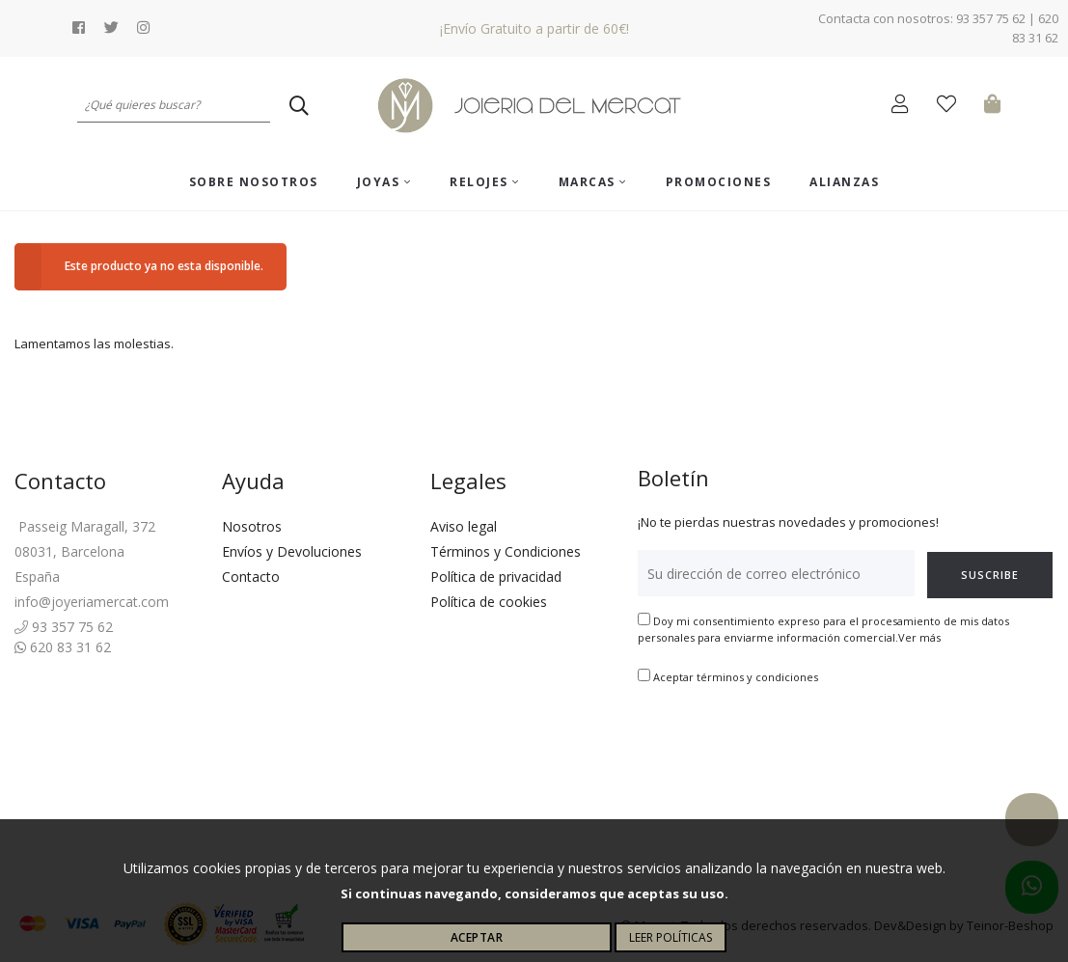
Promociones (719, 182)
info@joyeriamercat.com (91, 601)
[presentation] (784, 746)
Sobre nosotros (253, 182)
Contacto (251, 576)
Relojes (485, 182)
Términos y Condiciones (505, 551)
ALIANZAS (844, 182)
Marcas (593, 182)
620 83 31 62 (62, 647)
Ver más (919, 637)
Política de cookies (488, 601)
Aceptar (477, 937)
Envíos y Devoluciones (292, 551)
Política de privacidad (495, 576)
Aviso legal (463, 526)
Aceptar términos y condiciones (735, 677)
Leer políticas (670, 937)
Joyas (384, 182)
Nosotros (252, 526)
